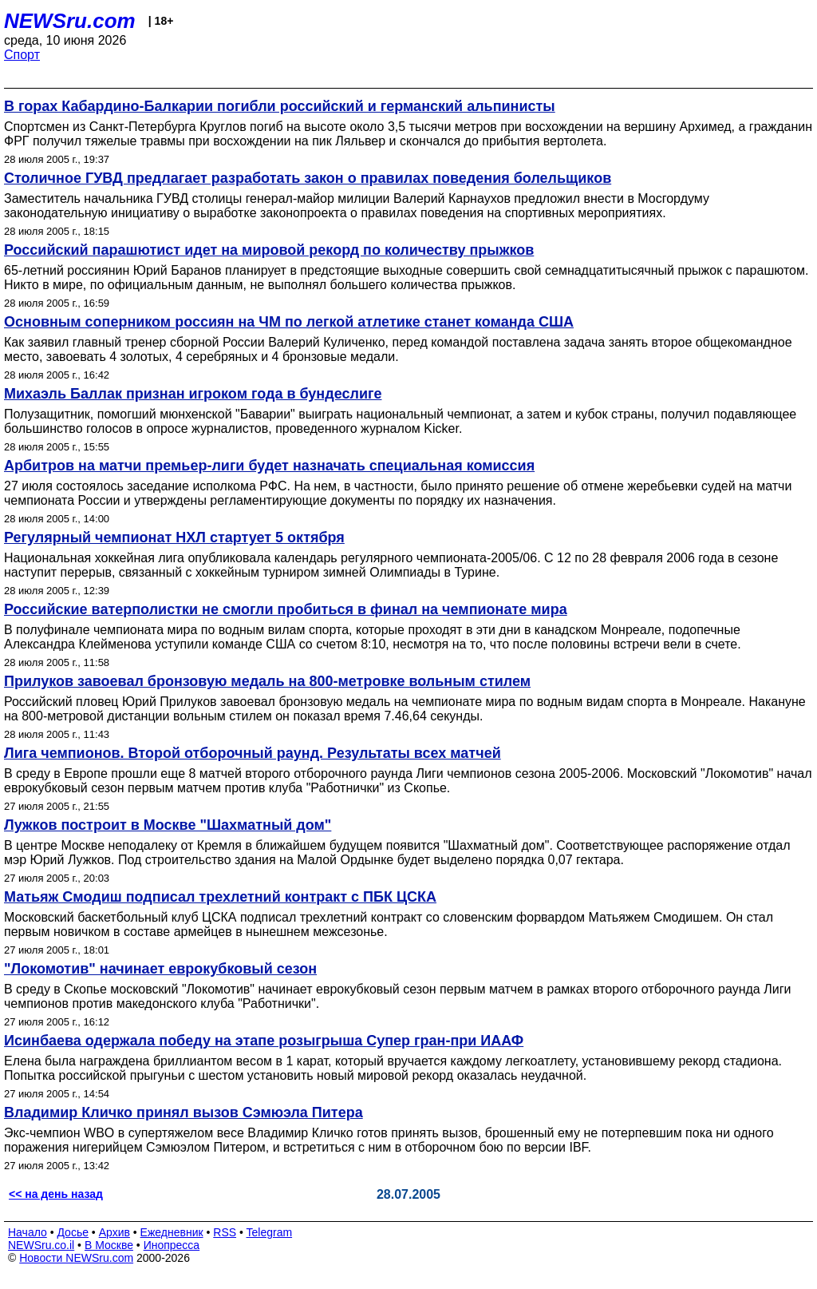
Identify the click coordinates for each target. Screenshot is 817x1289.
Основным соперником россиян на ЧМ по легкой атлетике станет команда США (289, 322)
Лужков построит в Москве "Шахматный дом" (167, 825)
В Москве (109, 1245)
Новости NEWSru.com (76, 1257)
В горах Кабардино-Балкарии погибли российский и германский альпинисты (279, 106)
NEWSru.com (70, 21)
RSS (224, 1232)
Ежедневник (171, 1232)
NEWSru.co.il (41, 1245)
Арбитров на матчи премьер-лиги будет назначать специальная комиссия (269, 466)
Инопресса (172, 1245)
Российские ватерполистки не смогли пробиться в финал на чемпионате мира (285, 609)
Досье (73, 1232)
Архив (114, 1232)
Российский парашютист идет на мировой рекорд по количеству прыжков (269, 250)
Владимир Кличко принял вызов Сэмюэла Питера (183, 1112)
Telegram (270, 1232)
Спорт (22, 54)
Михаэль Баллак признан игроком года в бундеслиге (192, 394)
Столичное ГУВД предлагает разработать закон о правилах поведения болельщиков (307, 178)
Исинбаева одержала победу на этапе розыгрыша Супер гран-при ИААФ (263, 1041)
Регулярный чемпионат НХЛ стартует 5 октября (174, 537)
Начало (27, 1232)
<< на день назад (56, 1194)
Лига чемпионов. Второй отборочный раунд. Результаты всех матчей (252, 753)
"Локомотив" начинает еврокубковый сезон (160, 969)
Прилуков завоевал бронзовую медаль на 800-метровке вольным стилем (267, 681)
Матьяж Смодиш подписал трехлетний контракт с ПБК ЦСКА (220, 897)
